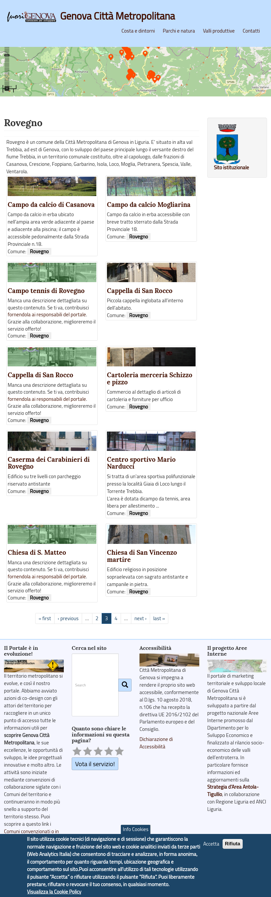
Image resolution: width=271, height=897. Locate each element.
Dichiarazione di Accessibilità (156, 743)
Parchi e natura (179, 30)
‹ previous (68, 618)
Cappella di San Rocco (140, 291)
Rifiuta (232, 846)
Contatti (251, 30)
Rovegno (39, 251)
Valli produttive (219, 30)
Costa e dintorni (138, 30)
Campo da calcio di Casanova (51, 205)
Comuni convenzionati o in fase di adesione (31, 835)
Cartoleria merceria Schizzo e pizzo (149, 378)
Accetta (211, 846)
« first (45, 618)
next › (140, 618)
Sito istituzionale (231, 167)
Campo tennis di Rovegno (46, 291)
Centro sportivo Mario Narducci (141, 463)
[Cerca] (125, 685)
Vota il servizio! (95, 763)
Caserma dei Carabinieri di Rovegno (49, 463)
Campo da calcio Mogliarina (149, 205)
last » (159, 618)
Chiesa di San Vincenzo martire (142, 556)
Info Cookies (135, 831)
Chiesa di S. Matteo (37, 552)
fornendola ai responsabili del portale (47, 314)
